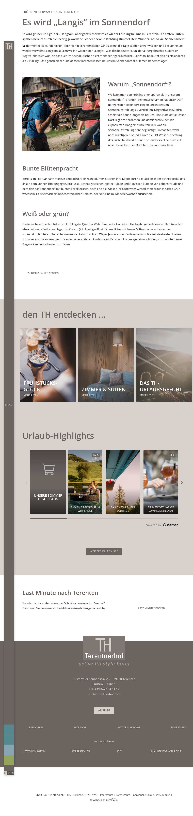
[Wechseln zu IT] (9, 773)
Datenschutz (123, 794)
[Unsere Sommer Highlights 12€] (161, 482)
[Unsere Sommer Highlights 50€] (85, 482)
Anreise (104, 710)
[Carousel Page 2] (85, 518)
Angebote (9, 760)
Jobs (119, 751)
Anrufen (6, 767)
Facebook (80, 727)
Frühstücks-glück (40, 386)
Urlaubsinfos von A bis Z (165, 751)
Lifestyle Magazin (33, 751)
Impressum (106, 794)
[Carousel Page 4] (159, 518)
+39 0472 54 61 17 (107, 689)
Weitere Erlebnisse (104, 551)
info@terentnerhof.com (11, 767)
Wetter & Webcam (129, 727)
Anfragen (9, 730)
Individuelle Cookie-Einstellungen (151, 794)
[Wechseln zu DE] (5, 773)
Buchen (9, 740)
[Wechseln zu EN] (12, 773)
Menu (9, 404)
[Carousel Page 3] (122, 518)
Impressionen (9, 750)
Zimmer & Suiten (104, 389)
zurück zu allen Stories (43, 273)
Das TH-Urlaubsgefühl (161, 386)
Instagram (36, 727)
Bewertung (178, 727)
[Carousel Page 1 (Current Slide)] (48, 518)
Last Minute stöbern (151, 608)
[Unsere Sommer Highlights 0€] (123, 482)
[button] (26, 482)
